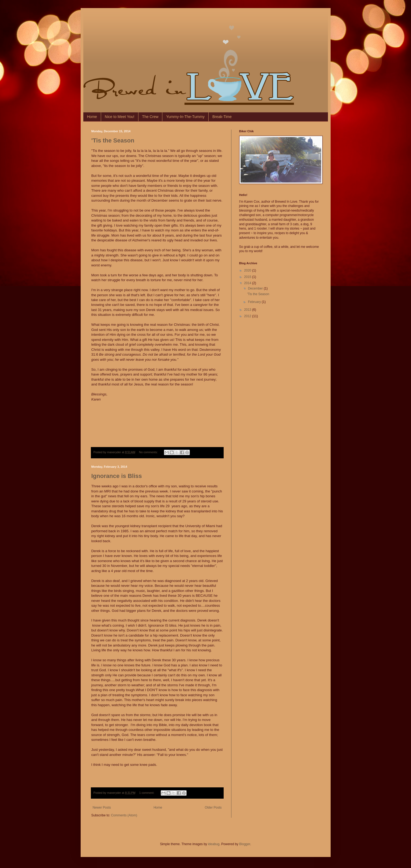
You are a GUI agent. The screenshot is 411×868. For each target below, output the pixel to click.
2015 (248, 277)
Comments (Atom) (124, 815)
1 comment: (147, 792)
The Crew (150, 117)
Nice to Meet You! (119, 117)
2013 (248, 310)
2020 (248, 270)
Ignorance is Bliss (116, 476)
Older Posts (213, 807)
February (255, 302)
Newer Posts (102, 807)
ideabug (214, 844)
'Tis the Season (112, 140)
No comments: (149, 452)
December (256, 288)
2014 (248, 283)
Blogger (244, 844)
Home (92, 117)
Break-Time (222, 117)
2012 (248, 316)
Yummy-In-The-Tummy (185, 117)
